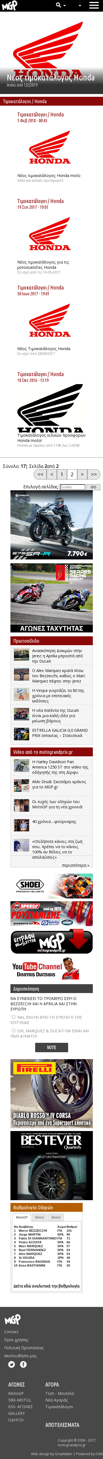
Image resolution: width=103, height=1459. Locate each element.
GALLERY (16, 1413)
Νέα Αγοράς (56, 1400)
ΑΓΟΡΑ (52, 1384)
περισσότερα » (76, 865)
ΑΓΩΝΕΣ (16, 1384)
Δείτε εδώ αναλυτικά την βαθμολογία (46, 1286)
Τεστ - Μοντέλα (59, 1393)
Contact (11, 1331)
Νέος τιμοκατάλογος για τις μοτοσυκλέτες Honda (43, 264)
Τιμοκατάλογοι (32, 114)
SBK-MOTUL (19, 1400)
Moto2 (39, 1217)
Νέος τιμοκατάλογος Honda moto (48, 175)
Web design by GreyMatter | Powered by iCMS (67, 1454)
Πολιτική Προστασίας (24, 1347)
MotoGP (22, 1217)
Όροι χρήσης (16, 1339)
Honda (57, 114)
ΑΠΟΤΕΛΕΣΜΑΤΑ (62, 1425)
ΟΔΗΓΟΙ (15, 1419)
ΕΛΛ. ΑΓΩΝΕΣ (20, 1406)
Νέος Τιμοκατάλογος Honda (43, 348)
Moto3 (56, 1217)
